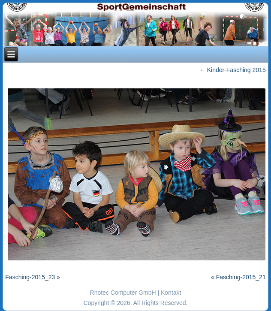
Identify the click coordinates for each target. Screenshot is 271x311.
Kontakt (171, 292)
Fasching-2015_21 (241, 277)
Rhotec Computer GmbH (123, 292)
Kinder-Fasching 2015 (232, 69)
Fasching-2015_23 (30, 277)
